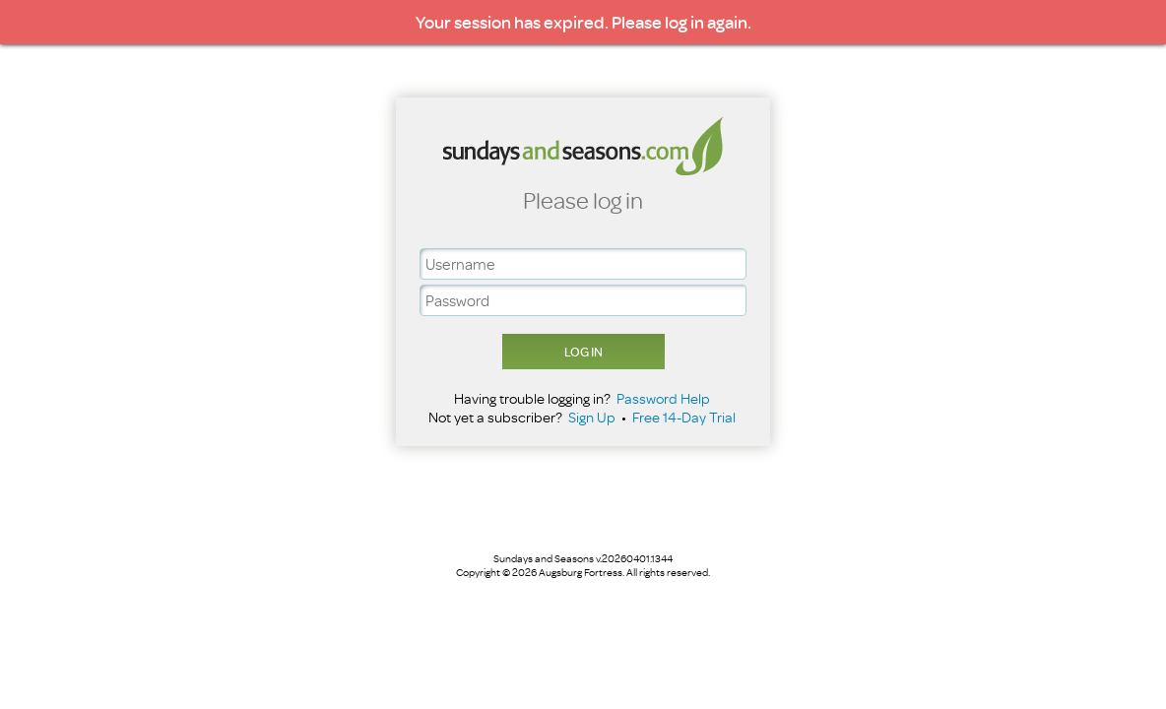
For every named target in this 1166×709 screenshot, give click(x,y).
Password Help (663, 398)
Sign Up (591, 417)
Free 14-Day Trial (684, 417)
